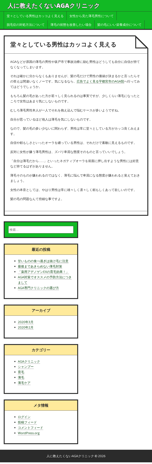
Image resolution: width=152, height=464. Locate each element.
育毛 (21, 372)
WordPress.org (29, 433)
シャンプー (26, 366)
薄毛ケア (24, 383)
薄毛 (21, 377)
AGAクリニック (29, 361)
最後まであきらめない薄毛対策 (40, 266)
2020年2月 (25, 327)
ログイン (24, 417)
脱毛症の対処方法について (26, 24)
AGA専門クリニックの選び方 (38, 288)
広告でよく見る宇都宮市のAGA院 (100, 81)
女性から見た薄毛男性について (91, 16)
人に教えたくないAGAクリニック (53, 5)
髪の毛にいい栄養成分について (119, 24)
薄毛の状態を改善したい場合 (71, 24)
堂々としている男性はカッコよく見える (35, 16)
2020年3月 (25, 322)
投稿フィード (27, 422)
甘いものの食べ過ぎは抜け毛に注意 (43, 261)
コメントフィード (30, 427)
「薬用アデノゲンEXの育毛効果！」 (43, 272)
